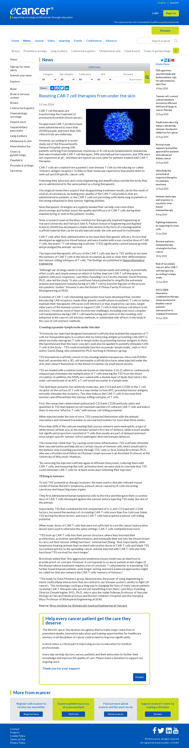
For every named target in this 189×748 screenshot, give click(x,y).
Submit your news (21, 75)
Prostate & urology (35, 51)
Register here (31, 714)
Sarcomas (16, 170)
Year (103, 74)
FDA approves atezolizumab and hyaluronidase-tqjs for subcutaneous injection (166, 77)
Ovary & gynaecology (157, 51)
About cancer (116, 714)
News (27, 40)
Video (51, 40)
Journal (39, 40)
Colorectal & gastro (83, 51)
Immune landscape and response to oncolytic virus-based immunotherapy (166, 203)
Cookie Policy (17, 735)
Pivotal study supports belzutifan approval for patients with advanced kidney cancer (167, 151)
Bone (13, 88)
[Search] (176, 41)
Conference (85, 74)
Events (78, 40)
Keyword (128, 74)
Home (15, 40)
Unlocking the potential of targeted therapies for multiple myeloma (166, 177)
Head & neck (132, 51)
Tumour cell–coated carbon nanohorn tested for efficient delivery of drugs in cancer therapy (167, 103)
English (162, 2)
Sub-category (66, 74)
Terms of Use (17, 739)
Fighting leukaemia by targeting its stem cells (167, 226)
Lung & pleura (59, 51)
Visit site (73, 714)
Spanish (174, 2)
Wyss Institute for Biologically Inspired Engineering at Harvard (88, 605)
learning (64, 40)
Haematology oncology (18, 114)
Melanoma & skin (110, 51)
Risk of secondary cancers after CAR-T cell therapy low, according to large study (167, 270)
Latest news (94, 67)
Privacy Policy (17, 742)
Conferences (94, 40)
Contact (14, 728)
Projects (15, 732)
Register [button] (171, 13)
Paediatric (16, 160)
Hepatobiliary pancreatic (19, 128)
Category (48, 74)
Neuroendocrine (20, 146)
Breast (16, 51)
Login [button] (155, 12)
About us (111, 40)
